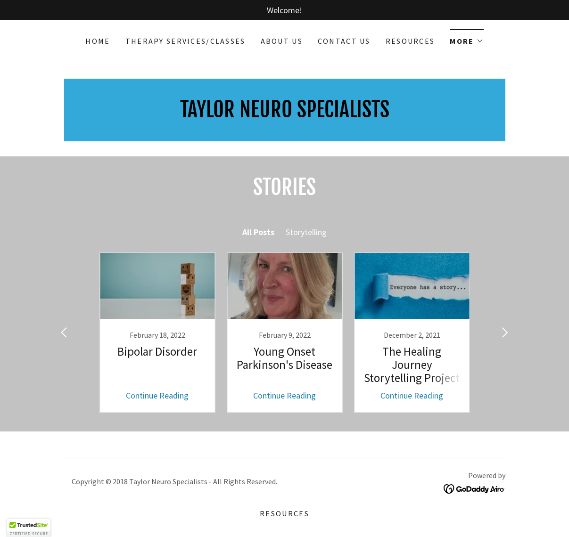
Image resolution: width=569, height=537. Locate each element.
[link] (157, 332)
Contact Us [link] (344, 41)
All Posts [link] (258, 232)
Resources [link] (410, 41)
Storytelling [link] (306, 232)
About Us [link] (282, 41)
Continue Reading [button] (157, 395)
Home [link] (97, 41)
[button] (466, 38)
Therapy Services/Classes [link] (185, 41)
